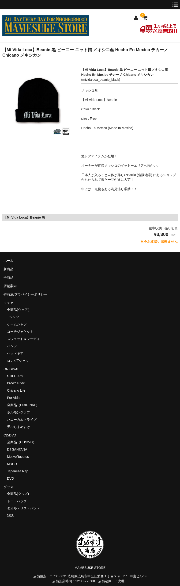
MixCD (12, 464)
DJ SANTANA (17, 449)
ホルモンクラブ (18, 412)
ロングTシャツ (18, 360)
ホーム (8, 260)
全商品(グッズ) (18, 494)
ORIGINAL (11, 369)
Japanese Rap (17, 471)
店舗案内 (10, 286)
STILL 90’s (14, 376)
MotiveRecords (18, 457)
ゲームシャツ (17, 324)
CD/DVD (10, 435)
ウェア (10, 303)
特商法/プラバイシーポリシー (25, 294)
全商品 (8, 277)
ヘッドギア (15, 353)
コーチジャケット (20, 331)
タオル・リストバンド (23, 508)
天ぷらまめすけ (18, 427)
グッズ (10, 487)
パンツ (12, 346)
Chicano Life (16, 390)
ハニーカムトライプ (22, 419)
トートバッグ (17, 501)
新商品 (8, 269)
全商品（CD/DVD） (23, 442)
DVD (10, 478)
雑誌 (10, 515)
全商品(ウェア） (19, 310)
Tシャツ (13, 317)
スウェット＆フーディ (23, 339)
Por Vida (13, 398)
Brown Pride (16, 383)
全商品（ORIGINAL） (23, 405)
